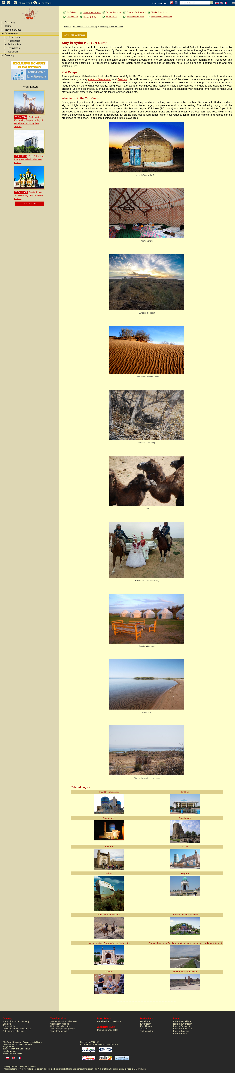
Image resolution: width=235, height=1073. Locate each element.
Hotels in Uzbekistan (60, 1026)
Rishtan (108, 971)
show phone (11, 1051)
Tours (6, 26)
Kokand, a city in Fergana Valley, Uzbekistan (108, 943)
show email (25, 2)
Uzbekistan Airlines (59, 1024)
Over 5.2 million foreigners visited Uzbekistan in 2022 (29, 159)
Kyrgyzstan (12, 48)
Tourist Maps (56, 1028)
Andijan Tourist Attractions (185, 914)
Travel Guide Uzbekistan (109, 1021)
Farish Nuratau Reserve (108, 914)
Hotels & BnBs (89, 17)
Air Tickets (71, 12)
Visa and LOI (72, 17)
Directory (8, 55)
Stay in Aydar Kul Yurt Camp (111, 26)
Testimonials (9, 1026)
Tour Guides (111, 17)
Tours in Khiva (180, 1033)
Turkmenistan (13, 44)
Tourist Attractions (159, 12)
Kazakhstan (12, 41)
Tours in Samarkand (182, 1028)
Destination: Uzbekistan (161, 17)
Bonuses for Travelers (136, 12)
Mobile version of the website (17, 1028)
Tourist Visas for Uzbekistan (63, 1021)
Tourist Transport (58, 1031)
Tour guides (69, 1028)
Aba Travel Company (12, 1042)
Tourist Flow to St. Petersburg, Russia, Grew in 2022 (28, 195)
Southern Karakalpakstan (185, 971)
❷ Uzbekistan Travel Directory (85, 26)
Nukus (109, 873)
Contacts (7, 1024)
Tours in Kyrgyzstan (182, 1024)
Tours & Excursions (92, 12)
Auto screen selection (13, 1031)
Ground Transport (113, 12)
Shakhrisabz (185, 818)
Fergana (185, 873)
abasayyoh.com (140, 1069)
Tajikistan (11, 51)
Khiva (185, 846)
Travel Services (11, 29)
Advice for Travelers (135, 17)
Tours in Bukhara (181, 1031)
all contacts (45, 2)
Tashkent (185, 792)
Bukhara (122, 79)
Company (8, 22)
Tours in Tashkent (181, 1026)
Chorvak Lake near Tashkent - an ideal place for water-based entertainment (185, 943)
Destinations (9, 33)
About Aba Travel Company (16, 1021)
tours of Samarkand (99, 79)
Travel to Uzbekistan (109, 792)
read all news (29, 203)
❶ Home (67, 26)
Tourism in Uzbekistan (107, 1030)
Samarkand (108, 818)
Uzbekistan (12, 37)
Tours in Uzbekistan (182, 1021)
